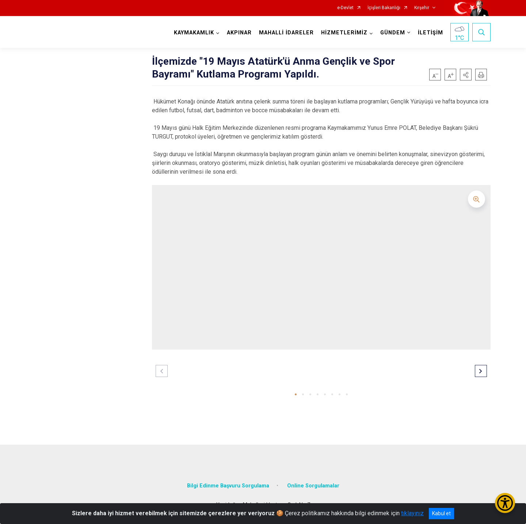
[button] (466, 74)
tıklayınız (412, 513)
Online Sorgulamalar (313, 486)
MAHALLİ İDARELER (286, 33)
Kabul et (441, 513)
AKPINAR (239, 33)
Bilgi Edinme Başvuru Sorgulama (228, 486)
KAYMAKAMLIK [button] (194, 33)
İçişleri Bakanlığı (383, 7)
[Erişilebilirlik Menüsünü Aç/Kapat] (505, 503)
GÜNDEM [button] (392, 33)
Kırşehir (421, 7)
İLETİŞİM (430, 33)
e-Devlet (345, 7)
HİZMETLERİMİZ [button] (344, 33)
